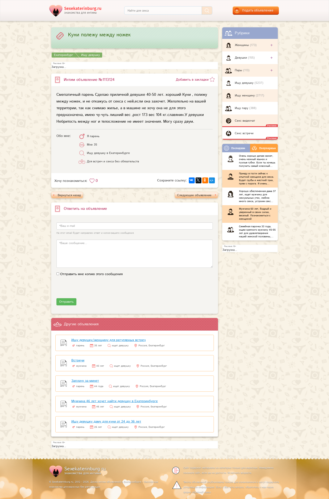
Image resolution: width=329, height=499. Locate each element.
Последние (234, 148)
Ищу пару (242, 108)
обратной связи (201, 492)
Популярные (264, 148)
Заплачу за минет (85, 380)
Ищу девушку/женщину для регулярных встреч (108, 340)
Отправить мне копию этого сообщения (91, 274)
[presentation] (88, 290)
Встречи (77, 360)
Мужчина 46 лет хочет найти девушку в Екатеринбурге (114, 401)
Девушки (241, 58)
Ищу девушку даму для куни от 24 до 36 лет (106, 421)
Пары (239, 70)
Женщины (242, 45)
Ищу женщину (245, 95)
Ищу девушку (245, 83)
